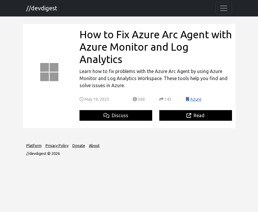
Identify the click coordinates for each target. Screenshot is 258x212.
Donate (78, 145)
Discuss (115, 115)
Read (195, 115)
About (94, 145)
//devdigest (41, 8)
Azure (196, 99)
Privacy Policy (57, 145)
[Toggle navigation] (223, 8)
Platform (34, 145)
